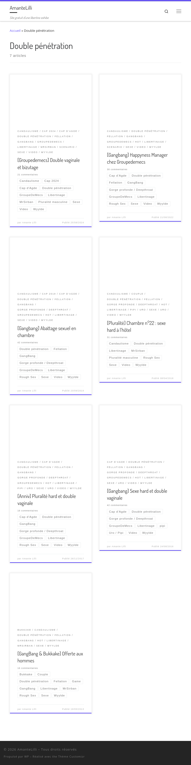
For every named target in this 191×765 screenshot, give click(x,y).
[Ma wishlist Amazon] (180, 750)
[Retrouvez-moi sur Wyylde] (173, 750)
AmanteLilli (27, 749)
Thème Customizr (71, 756)
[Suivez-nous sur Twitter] (167, 750)
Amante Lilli (29, 222)
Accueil (15, 30)
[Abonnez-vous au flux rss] (186, 750)
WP (26, 756)
